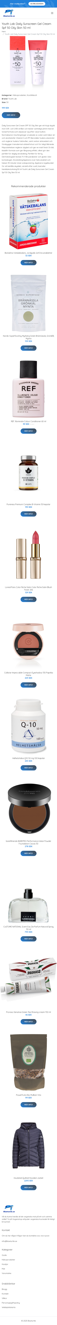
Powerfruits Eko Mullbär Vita (28, 1095)
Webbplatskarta (8, 1307)
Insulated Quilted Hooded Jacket (28, 1178)
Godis (4, 1255)
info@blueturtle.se (9, 1241)
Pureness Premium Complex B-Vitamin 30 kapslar (28, 504)
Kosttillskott (32, 95)
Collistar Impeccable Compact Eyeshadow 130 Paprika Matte (28, 673)
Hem (4, 31)
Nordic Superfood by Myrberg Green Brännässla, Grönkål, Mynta (28, 337)
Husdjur (5, 1264)
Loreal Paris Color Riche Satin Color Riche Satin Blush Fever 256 (28, 588)
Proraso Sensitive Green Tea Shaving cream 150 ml (28, 1012)
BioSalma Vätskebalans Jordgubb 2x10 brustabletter (28, 253)
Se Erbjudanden (36, 4)
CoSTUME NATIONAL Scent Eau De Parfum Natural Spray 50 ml (28, 927)
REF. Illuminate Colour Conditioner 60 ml (28, 421)
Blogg (4, 1289)
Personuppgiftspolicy (11, 1303)
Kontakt (5, 1294)
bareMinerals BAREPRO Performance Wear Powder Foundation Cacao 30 (28, 842)
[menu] (52, 13)
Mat (3, 1269)
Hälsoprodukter (19, 95)
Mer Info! (11, 115)
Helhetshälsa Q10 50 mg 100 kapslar (28, 758)
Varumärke (6, 1273)
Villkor (4, 1298)
